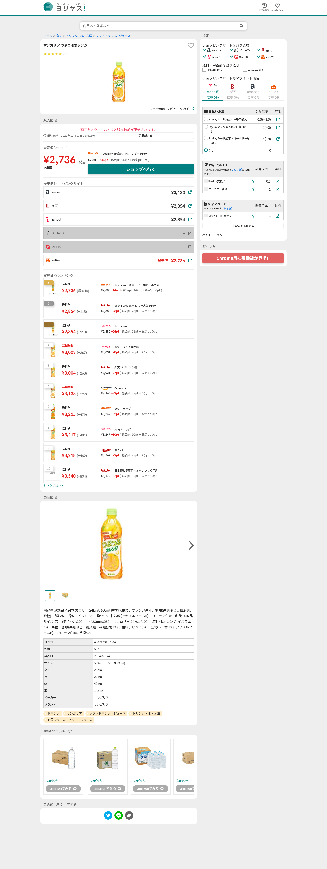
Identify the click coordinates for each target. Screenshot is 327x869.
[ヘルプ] (253, 181)
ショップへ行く (141, 169)
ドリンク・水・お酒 (146, 713)
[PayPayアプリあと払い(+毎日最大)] (277, 127)
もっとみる (53, 486)
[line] (118, 816)
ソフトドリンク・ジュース (107, 713)
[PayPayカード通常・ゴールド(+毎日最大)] (277, 139)
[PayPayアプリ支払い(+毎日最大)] (277, 119)
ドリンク (54, 713)
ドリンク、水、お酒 (79, 36)
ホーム (47, 36)
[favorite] (191, 45)
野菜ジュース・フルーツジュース (70, 720)
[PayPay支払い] (278, 181)
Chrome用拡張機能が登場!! (243, 258)
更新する (145, 135)
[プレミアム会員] (278, 189)
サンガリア (74, 713)
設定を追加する (243, 226)
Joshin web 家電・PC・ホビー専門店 (125, 153)
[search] (242, 26)
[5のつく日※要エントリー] (278, 216)
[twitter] (108, 816)
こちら (236, 169)
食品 (59, 36)
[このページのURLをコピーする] (129, 815)
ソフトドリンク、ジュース (113, 36)
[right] (191, 545)
